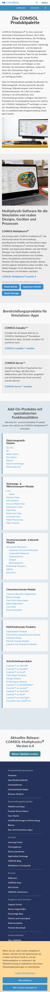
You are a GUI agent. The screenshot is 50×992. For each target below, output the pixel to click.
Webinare (12, 878)
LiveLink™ (17, 665)
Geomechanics (16, 556)
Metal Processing (14, 519)
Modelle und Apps (16, 806)
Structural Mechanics (16, 546)
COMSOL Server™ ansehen (18, 386)
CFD (8, 490)
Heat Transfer (12, 522)
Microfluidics (12, 500)
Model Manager (11, 293)
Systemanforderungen (18, 789)
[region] (25, 966)
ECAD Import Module (16, 681)
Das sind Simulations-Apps (20, 829)
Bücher (11, 825)
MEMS (9, 569)
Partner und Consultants (19, 918)
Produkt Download (16, 927)
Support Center (15, 904)
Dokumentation (15, 923)
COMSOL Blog (14, 860)
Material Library (14, 637)
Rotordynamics (16, 562)
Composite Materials (19, 553)
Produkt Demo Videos (18, 811)
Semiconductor (13, 466)
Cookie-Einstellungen (25, 972)
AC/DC (9, 447)
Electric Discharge (15, 463)
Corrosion (11, 606)
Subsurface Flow (14, 506)
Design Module (13, 678)
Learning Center (15, 842)
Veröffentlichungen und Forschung (24, 820)
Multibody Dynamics (16, 566)
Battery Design (13, 597)
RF (7, 450)
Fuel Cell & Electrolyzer (17, 600)
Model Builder (10, 286)
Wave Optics (12, 453)
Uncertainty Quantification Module (23, 634)
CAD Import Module (16, 675)
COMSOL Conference (18, 892)
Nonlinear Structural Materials (23, 550)
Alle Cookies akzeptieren (25, 987)
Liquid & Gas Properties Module (21, 644)
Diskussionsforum (16, 851)
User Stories (13, 815)
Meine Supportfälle (17, 909)
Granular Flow (13, 516)
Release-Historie (16, 794)
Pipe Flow (11, 510)
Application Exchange (18, 856)
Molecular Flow (13, 513)
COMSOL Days (14, 882)
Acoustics (11, 572)
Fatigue (12, 559)
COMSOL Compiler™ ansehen (20, 348)
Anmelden (21, 8)
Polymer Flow (13, 497)
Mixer (12, 494)
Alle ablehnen (25, 980)
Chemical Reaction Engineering (21, 593)
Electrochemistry (14, 609)
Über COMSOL (14, 940)
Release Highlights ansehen (25, 753)
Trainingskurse (14, 847)
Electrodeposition (14, 603)
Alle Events (13, 887)
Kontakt (35, 8)
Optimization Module (16, 631)
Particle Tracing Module (17, 640)
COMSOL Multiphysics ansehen (19, 276)
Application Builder (32, 286)
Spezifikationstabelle (18, 780)
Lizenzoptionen (15, 784)
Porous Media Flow (15, 503)
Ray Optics (11, 457)
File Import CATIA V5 (18, 700)
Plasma (9, 460)
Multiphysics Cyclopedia (19, 865)
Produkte (12, 775)
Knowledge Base (15, 913)
